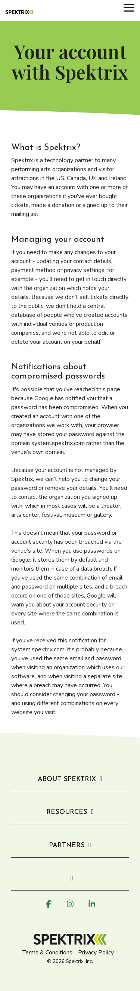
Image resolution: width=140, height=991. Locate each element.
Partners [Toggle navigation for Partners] (67, 845)
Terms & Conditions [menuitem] (47, 953)
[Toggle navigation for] (70, 882)
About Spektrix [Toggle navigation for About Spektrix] (67, 779)
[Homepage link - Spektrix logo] (70, 940)
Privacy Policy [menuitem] (96, 953)
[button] (129, 7)
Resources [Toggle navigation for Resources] (66, 812)
